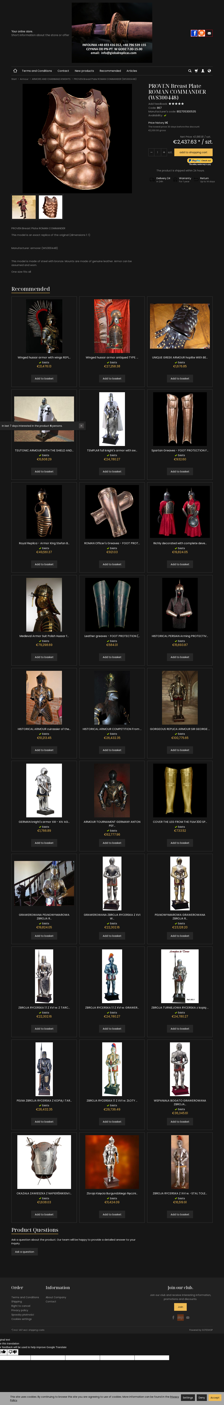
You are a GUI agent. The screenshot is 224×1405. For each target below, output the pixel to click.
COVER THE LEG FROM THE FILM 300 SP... (180, 822)
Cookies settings (21, 1319)
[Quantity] (157, 152)
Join (180, 1307)
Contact (63, 71)
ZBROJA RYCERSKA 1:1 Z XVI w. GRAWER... (112, 1008)
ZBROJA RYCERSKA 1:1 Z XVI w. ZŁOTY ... (112, 1101)
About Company (56, 1297)
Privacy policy (19, 1310)
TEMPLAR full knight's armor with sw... (112, 450)
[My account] (203, 71)
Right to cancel (20, 1306)
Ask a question (24, 1252)
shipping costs (36, 1329)
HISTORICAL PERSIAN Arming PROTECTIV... (180, 636)
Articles (132, 71)
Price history (157, 122)
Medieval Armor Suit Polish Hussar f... (44, 636)
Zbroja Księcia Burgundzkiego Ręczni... (112, 1193)
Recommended (110, 71)
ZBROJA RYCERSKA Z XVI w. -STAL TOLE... (180, 1193)
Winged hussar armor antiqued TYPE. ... (112, 357)
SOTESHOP (207, 1329)
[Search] (190, 71)
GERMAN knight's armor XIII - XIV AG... (44, 822)
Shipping (16, 1301)
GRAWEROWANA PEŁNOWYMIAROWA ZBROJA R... (44, 917)
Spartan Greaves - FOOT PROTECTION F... (180, 450)
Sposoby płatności (22, 1314)
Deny (202, 1397)
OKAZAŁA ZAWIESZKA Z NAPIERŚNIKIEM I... (44, 1193)
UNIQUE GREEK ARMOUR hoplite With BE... (180, 357)
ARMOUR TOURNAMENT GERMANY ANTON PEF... (112, 824)
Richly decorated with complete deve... (180, 543)
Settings (188, 1397)
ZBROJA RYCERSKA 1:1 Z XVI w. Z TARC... (44, 1008)
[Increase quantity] (151, 152)
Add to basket (44, 378)
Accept (215, 1397)
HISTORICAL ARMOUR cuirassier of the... (44, 729)
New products (84, 71)
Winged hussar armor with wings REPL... (44, 357)
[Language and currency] (209, 71)
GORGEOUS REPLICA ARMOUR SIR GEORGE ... (180, 729)
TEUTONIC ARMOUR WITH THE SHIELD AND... (44, 450)
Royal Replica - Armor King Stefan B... (44, 543)
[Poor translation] (12, 1352)
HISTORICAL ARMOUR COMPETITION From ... (112, 729)
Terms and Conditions (37, 71)
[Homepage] (112, 33)
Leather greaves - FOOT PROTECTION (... (112, 636)
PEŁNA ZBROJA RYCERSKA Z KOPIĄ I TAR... (44, 1101)
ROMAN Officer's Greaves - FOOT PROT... (112, 543)
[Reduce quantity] (164, 152)
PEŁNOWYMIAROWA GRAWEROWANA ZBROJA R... (180, 917)
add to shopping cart (193, 152)
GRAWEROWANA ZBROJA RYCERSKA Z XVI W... (112, 917)
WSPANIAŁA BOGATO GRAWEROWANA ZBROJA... (180, 1102)
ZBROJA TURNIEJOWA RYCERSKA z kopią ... (180, 1008)
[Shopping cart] (196, 71)
